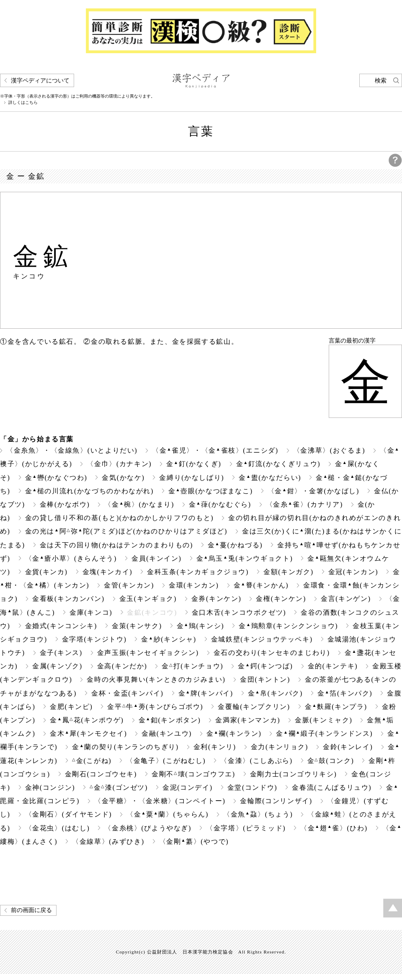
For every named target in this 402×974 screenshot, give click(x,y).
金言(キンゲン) (346, 598)
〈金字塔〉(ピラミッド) (246, 828)
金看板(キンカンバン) (68, 598)
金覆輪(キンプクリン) (254, 706)
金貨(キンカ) (46, 571)
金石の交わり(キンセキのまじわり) (272, 652)
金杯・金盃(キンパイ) (127, 693)
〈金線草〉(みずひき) (108, 841)
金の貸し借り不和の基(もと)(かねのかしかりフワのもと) (119, 517)
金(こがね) (91, 760)
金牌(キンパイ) (205, 693)
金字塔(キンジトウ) (94, 639)
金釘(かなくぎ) (193, 463)
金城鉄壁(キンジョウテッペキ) (262, 639)
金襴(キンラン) (233, 733)
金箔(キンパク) (344, 693)
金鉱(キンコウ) (152, 612)
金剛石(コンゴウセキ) (101, 774)
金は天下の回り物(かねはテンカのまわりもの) (116, 545)
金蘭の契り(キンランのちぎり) (125, 746)
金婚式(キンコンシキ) (61, 625)
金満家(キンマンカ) (247, 720)
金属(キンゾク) (57, 666)
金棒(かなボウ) (65, 504)
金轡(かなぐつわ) (56, 477)
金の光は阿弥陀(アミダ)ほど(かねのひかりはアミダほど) (126, 531)
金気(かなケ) (123, 477)
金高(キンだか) (122, 666)
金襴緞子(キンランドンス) (324, 733)
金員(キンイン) (156, 558)
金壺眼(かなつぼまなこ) (210, 491)
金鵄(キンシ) (200, 625)
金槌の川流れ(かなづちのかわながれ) (89, 491)
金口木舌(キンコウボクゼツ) (239, 612)
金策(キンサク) (137, 625)
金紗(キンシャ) (168, 639)
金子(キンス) (61, 652)
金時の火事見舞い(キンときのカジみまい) (156, 679)
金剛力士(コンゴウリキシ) (293, 774)
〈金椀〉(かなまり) (139, 504)
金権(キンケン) (281, 598)
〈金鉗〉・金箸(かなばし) (313, 491)
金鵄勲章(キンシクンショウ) (288, 625)
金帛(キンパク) (275, 693)
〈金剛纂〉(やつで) (194, 841)
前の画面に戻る (31, 910)
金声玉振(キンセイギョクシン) (148, 652)
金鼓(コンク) (330, 760)
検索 (381, 80)
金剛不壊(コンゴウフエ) (193, 774)
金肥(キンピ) (71, 706)
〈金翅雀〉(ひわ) (334, 828)
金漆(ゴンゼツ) (119, 787)
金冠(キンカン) (353, 571)
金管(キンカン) (129, 585)
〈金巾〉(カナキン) (119, 463)
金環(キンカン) (194, 585)
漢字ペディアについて (40, 80)
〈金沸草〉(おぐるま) (329, 450)
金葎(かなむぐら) (220, 504)
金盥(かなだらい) (270, 477)
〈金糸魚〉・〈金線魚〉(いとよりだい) (71, 450)
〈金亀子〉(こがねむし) (166, 760)
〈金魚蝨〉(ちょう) (258, 814)
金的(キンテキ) (333, 666)
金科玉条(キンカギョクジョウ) (198, 571)
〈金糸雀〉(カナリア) (304, 504)
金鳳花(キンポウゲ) (87, 720)
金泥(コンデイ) (187, 787)
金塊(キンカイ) (107, 571)
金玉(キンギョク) (148, 598)
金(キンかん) (261, 585)
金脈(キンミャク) (323, 720)
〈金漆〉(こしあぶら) (256, 760)
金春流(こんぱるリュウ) (331, 787)
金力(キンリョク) (279, 746)
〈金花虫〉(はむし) (57, 828)
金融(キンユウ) (167, 733)
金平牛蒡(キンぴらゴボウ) (155, 706)
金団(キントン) (265, 679)
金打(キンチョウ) (192, 666)
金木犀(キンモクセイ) (88, 733)
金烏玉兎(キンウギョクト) (244, 558)
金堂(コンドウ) (252, 787)
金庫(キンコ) (91, 612)
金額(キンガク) (288, 571)
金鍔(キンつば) (265, 666)
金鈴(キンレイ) (348, 746)
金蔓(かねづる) (235, 545)
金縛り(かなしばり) (191, 477)
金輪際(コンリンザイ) (276, 800)
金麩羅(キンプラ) (336, 706)
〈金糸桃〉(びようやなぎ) (147, 828)
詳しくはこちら (23, 102)
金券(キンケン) (216, 598)
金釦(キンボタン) (170, 720)
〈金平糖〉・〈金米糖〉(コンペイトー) (159, 800)
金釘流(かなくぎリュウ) (278, 463)
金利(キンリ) (214, 746)
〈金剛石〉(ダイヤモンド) (68, 814)
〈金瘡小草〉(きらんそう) (71, 558)
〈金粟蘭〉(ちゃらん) (167, 814)
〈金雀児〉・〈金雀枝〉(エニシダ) (215, 450)
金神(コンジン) (50, 787)
